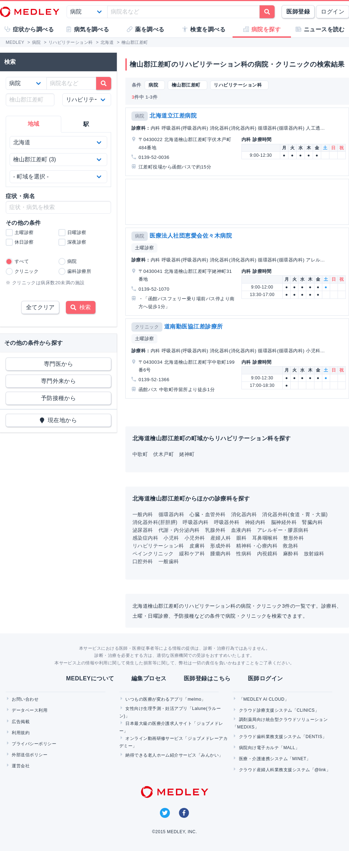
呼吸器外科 (227, 522)
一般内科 (142, 514)
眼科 (241, 538)
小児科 (171, 538)
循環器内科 (171, 514)
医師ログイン (265, 678)
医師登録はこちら (207, 678)
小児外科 (194, 538)
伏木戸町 (163, 454)
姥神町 (186, 454)
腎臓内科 (312, 522)
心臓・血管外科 (207, 514)
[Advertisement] (236, 202)
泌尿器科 (142, 530)
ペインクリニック (153, 553)
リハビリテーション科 (158, 546)
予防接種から (58, 398)
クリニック (147, 326)
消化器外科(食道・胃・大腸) (295, 514)
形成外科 (220, 546)
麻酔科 (290, 553)
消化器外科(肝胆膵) (154, 522)
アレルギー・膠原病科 (283, 530)
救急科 (290, 546)
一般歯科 (168, 561)
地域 (34, 124)
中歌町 (140, 454)
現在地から (58, 420)
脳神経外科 (284, 522)
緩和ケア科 (192, 553)
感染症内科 (145, 538)
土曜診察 (144, 247)
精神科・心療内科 (256, 546)
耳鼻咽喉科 (265, 538)
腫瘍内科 (220, 553)
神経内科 (255, 522)
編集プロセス (149, 678)
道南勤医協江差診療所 (193, 326)
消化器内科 (244, 514)
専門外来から (58, 381)
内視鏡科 (267, 553)
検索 (81, 307)
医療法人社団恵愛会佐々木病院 (191, 236)
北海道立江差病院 (173, 116)
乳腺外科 (215, 530)
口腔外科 (142, 561)
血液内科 (241, 530)
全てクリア (40, 307)
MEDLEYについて (90, 678)
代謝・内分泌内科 (179, 530)
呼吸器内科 (195, 522)
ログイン (332, 12)
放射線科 (314, 553)
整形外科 (293, 538)
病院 (140, 116)
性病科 (243, 553)
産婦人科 (220, 538)
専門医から (58, 364)
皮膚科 (197, 546)
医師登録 (298, 12)
